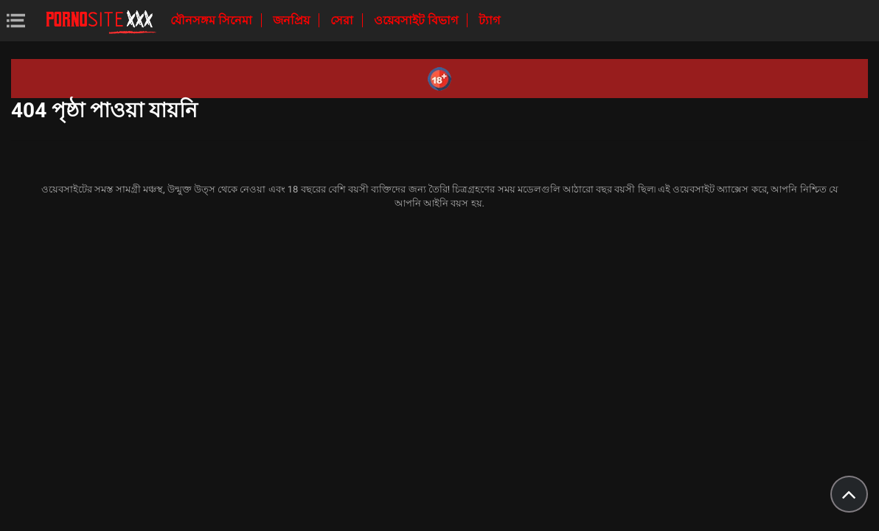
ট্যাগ (489, 20)
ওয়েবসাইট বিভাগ (417, 20)
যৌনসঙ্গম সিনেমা (212, 20)
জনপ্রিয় (293, 20)
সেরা (343, 20)
